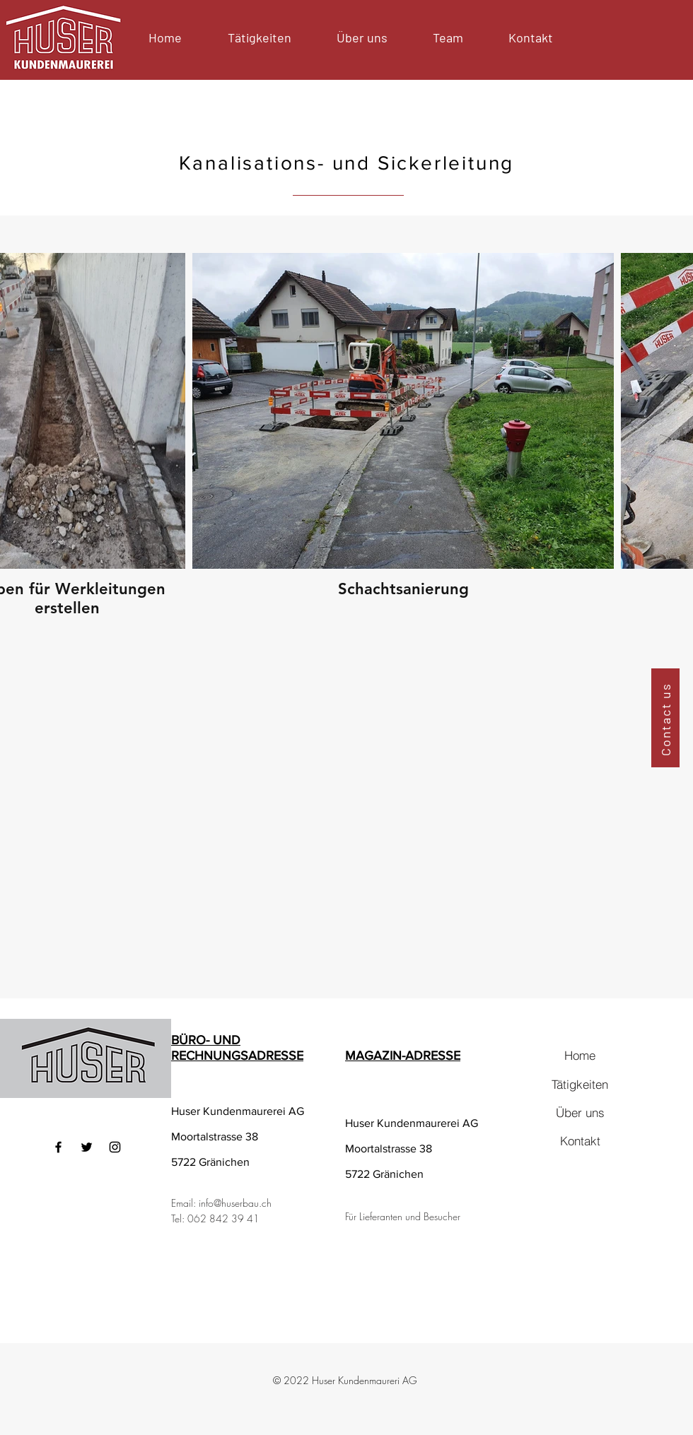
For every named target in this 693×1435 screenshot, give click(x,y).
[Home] (580, 1055)
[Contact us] (665, 717)
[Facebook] (58, 1147)
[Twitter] (86, 1147)
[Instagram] (114, 1147)
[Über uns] (580, 1112)
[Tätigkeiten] (580, 1084)
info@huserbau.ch (235, 1203)
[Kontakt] (580, 1140)
